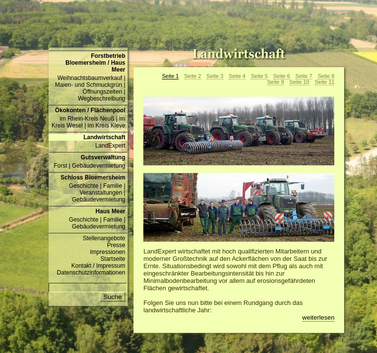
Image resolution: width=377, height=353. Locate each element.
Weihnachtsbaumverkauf (89, 78)
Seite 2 (192, 76)
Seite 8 (326, 76)
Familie (112, 185)
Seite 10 (299, 82)
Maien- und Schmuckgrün (88, 84)
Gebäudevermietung (99, 165)
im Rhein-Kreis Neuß (86, 118)
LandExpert (110, 145)
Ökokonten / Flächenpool (90, 110)
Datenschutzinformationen (91, 272)
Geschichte (83, 185)
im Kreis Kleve (107, 125)
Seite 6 (281, 76)
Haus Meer (111, 211)
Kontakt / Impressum (98, 265)
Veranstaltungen (101, 192)
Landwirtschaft (104, 137)
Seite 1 (170, 76)
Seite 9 (275, 82)
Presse (116, 245)
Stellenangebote (104, 238)
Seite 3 (215, 76)
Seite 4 (237, 76)
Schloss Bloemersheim (92, 177)
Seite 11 (324, 82)
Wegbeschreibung (102, 98)
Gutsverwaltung (103, 157)
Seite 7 (304, 76)
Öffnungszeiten (102, 91)
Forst (60, 165)
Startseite (113, 258)
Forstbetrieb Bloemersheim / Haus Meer (95, 62)
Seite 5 (259, 76)
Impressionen (107, 252)
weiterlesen (318, 317)
